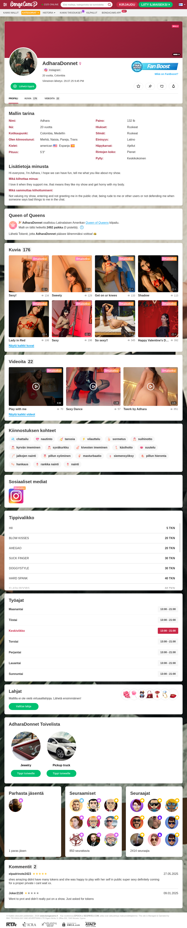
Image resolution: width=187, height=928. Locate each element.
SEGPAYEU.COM (91, 916)
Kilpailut (91, 13)
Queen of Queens (97, 222)
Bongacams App (112, 12)
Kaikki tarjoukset (72, 12)
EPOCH (77, 916)
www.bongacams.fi (49, 915)
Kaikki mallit (11, 13)
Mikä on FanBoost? (166, 74)
